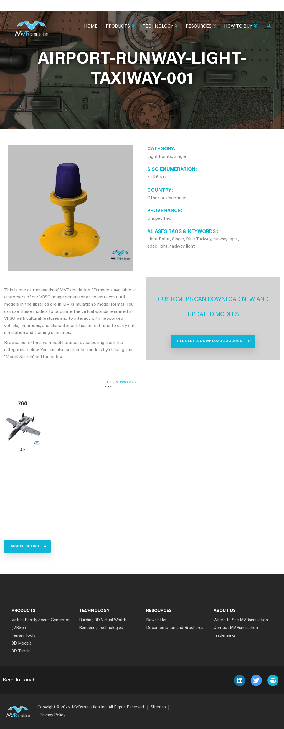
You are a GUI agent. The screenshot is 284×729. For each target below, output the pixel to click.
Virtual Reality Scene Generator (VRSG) (41, 624)
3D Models (22, 643)
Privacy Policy (52, 715)
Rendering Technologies (101, 628)
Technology (160, 27)
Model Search (26, 546)
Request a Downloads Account (211, 341)
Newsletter (156, 620)
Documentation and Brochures (174, 628)
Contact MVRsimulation (236, 628)
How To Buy (240, 27)
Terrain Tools (23, 636)
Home (91, 26)
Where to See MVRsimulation (241, 620)
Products (120, 27)
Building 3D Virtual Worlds (103, 620)
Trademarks (224, 636)
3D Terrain (21, 651)
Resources (201, 27)
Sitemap (158, 707)
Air (22, 450)
